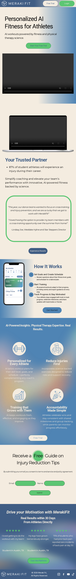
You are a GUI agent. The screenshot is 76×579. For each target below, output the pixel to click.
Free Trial (50, 3)
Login (66, 3)
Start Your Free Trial (38, 45)
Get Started (52, 310)
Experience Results (38, 251)
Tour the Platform (38, 561)
